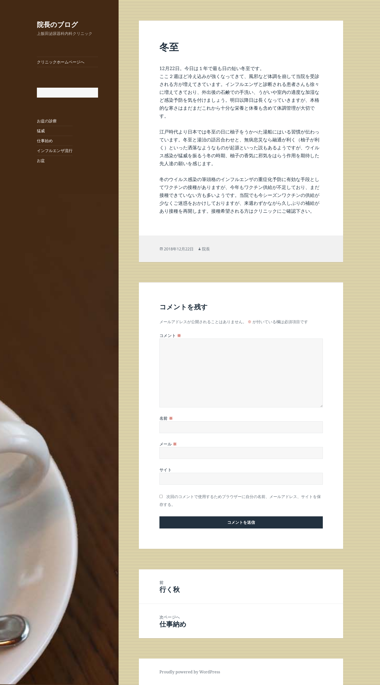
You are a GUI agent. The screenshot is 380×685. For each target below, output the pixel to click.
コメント (170, 335)
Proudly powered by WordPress (189, 672)
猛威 (41, 130)
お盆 (41, 160)
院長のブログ (57, 24)
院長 (206, 249)
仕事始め (45, 140)
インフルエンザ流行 (55, 150)
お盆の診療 (47, 121)
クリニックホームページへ (60, 62)
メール (168, 444)
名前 (166, 418)
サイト (165, 470)
